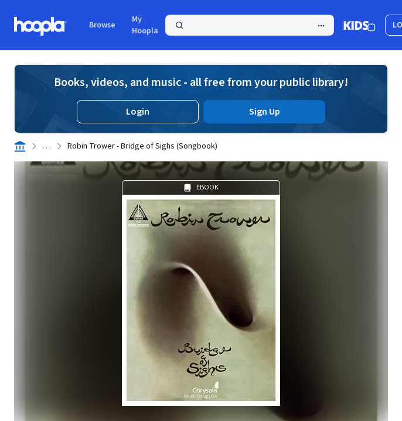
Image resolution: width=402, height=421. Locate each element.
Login (137, 111)
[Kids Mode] (359, 25)
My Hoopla (145, 25)
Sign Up (264, 111)
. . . (46, 146)
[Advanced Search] (321, 26)
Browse (102, 25)
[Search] (249, 25)
